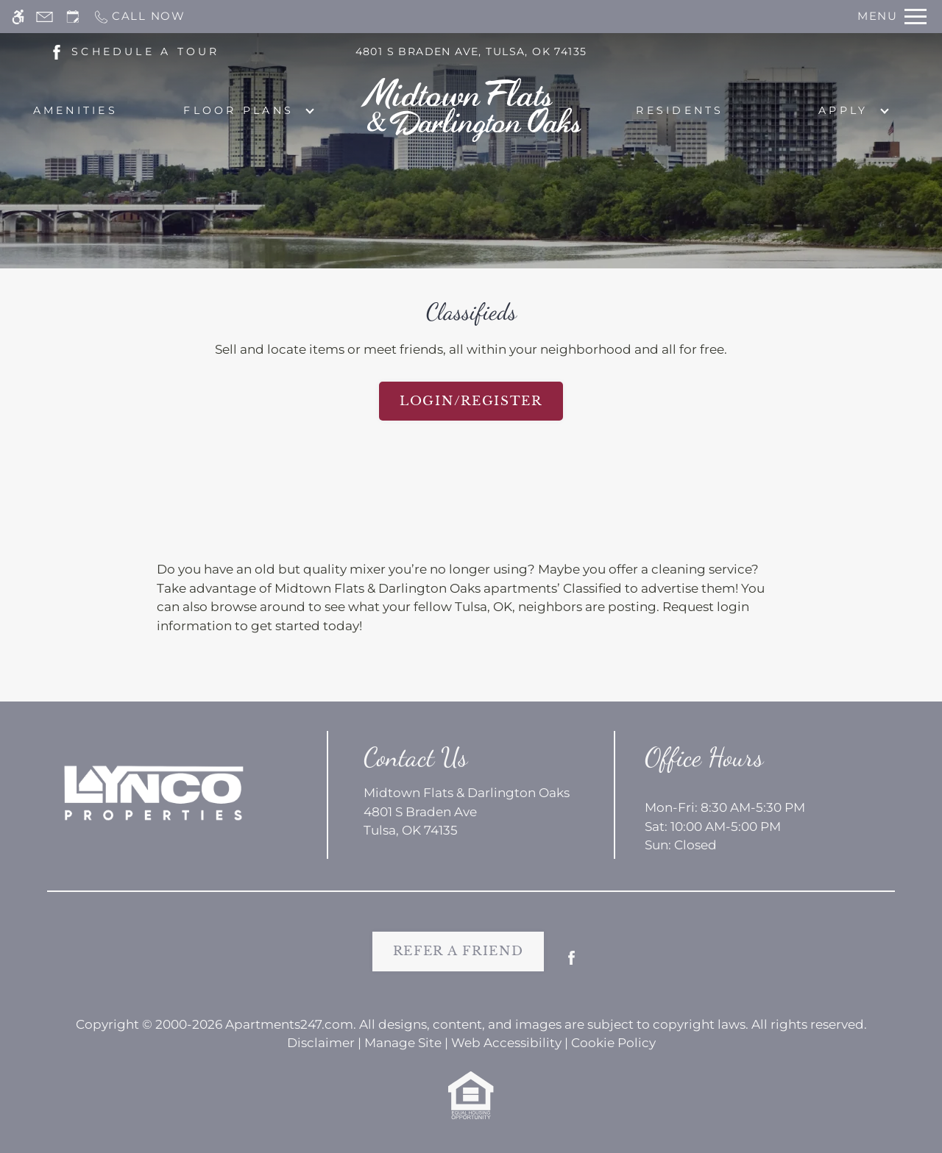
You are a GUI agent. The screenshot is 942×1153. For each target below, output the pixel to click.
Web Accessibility (506, 1042)
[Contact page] (44, 16)
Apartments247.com (289, 1024)
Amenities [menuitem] (75, 110)
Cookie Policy (613, 1042)
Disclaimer (321, 1042)
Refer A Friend (458, 951)
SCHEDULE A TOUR (145, 51)
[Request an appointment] (73, 16)
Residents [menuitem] (679, 110)
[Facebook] (571, 964)
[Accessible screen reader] (18, 16)
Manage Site (403, 1042)
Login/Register (471, 401)
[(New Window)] (56, 50)
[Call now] (139, 16)
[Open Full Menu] (892, 16)
